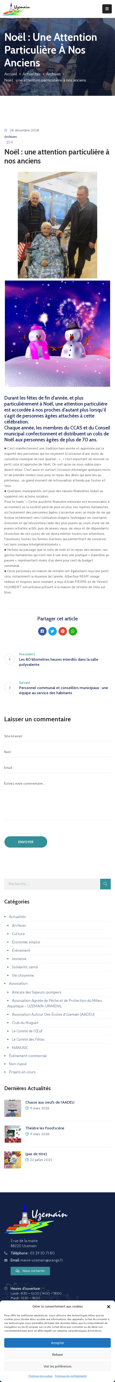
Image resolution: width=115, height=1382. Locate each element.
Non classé (18, 1064)
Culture (18, 933)
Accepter (57, 1343)
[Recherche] (52, 884)
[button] (109, 1306)
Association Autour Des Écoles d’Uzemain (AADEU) (53, 1014)
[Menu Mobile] (107, 8)
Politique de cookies (41, 1376)
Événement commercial (28, 1055)
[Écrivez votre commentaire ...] (57, 799)
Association (18, 983)
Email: (37, 1260)
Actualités (31, 74)
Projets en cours (22, 1072)
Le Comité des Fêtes (28, 1039)
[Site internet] (57, 736)
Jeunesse (19, 958)
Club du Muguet (25, 1022)
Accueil (10, 74)
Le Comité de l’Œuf (27, 1031)
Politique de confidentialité (71, 1376)
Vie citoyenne (23, 975)
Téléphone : (33, 1253)
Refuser (57, 1355)
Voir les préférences (58, 1366)
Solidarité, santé (25, 967)
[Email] (57, 768)
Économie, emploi (26, 942)
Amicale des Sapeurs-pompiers (36, 992)
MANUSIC (20, 1047)
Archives (53, 74)
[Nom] (57, 752)
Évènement (21, 950)
